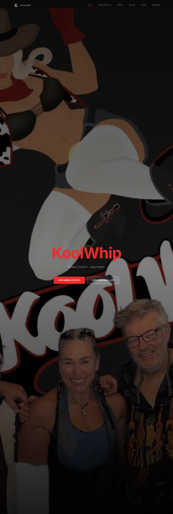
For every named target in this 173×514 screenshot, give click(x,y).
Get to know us (104, 5)
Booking (156, 5)
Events (120, 5)
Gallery (132, 5)
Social (143, 5)
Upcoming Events (69, 280)
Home (90, 5)
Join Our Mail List (103, 280)
